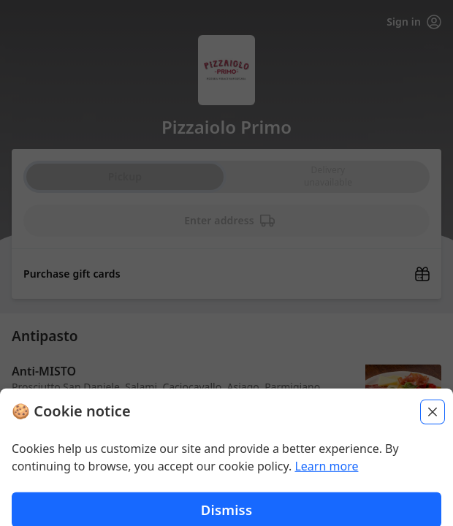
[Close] (432, 510)
